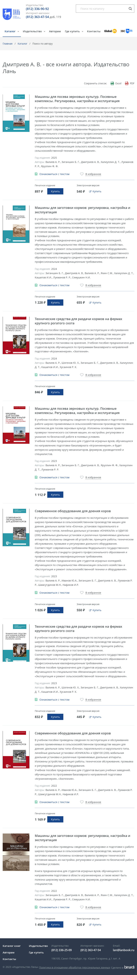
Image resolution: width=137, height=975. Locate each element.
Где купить (72, 31)
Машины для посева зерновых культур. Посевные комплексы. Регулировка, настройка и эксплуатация (77, 98)
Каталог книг (12, 946)
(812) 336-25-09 (61, 950)
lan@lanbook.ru (123, 950)
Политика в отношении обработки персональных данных (74, 967)
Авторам (55, 31)
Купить (55, 191)
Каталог (10, 31)
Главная (7, 43)
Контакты (93, 31)
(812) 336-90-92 (37, 9)
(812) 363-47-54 (37, 17)
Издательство (32, 31)
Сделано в (122, 967)
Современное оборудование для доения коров (73, 511)
